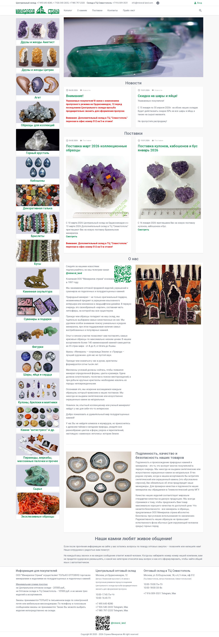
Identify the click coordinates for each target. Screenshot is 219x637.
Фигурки (37, 347)
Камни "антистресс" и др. (38, 430)
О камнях (82, 10)
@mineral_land (74, 273)
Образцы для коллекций (37, 125)
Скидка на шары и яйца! (157, 96)
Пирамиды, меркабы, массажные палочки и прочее (37, 459)
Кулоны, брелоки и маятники (37, 402)
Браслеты (37, 236)
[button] (130, 74)
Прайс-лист (129, 10)
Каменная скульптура (37, 291)
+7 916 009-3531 (107, 2)
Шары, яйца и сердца (37, 374)
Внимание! (74, 96)
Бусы (37, 263)
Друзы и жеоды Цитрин (38, 70)
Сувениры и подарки (37, 319)
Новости (85, 90)
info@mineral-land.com (142, 3)
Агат (37, 97)
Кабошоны (37, 180)
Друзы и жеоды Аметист (38, 42)
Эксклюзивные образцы (37, 516)
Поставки (97, 10)
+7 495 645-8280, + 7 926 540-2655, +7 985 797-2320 (50, 2)
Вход (198, 2)
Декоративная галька (37, 208)
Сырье (37, 488)
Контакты (112, 10)
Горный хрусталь (37, 153)
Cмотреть (71, 236)
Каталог (68, 10)
